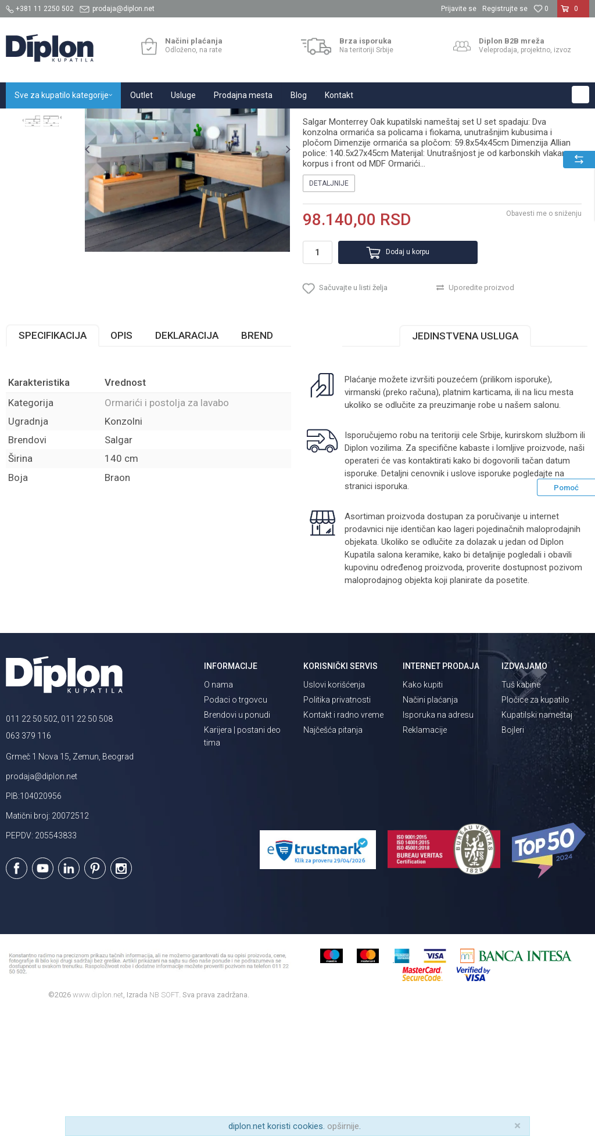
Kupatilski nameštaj (158, 121)
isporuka (390, 609)
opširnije (343, 1126)
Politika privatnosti (337, 822)
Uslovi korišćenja (334, 807)
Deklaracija (186, 458)
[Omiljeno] (541, 9)
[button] (580, 94)
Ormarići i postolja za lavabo (247, 121)
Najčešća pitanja (333, 853)
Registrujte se (505, 9)
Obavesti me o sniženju (542, 329)
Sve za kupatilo (91, 121)
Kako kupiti (423, 807)
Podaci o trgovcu (235, 822)
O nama (218, 807)
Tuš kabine (520, 807)
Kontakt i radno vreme (343, 837)
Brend (257, 458)
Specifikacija (53, 458)
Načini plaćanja (430, 822)
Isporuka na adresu (438, 837)
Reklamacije (425, 853)
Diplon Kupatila (31, 121)
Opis (121, 458)
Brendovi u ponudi (237, 837)
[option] (42, 187)
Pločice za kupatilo (535, 822)
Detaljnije (328, 299)
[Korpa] (573, 13)
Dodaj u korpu (395, 368)
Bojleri (512, 853)
